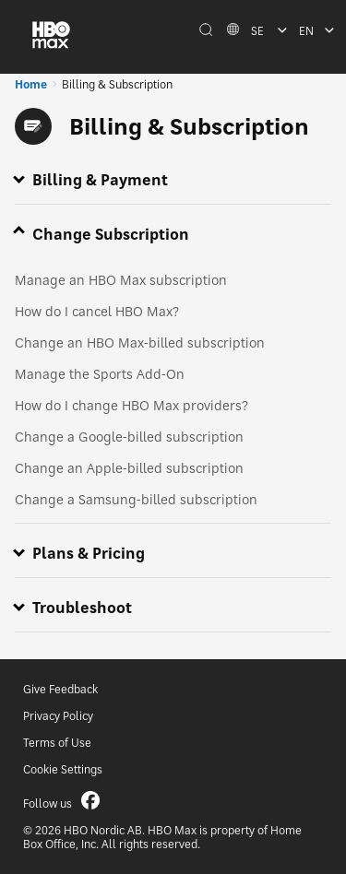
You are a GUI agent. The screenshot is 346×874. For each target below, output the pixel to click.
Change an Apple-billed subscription (129, 468)
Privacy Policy (58, 716)
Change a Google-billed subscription (129, 436)
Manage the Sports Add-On (100, 374)
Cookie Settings (62, 769)
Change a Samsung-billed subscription (136, 499)
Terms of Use (57, 742)
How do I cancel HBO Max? (97, 311)
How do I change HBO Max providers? (131, 405)
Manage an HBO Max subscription (121, 280)
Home (31, 84)
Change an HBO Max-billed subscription (140, 342)
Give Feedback (60, 689)
